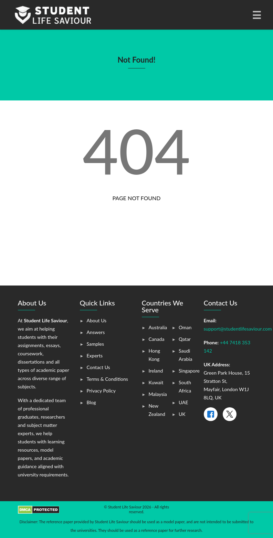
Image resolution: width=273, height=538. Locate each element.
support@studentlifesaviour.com (238, 329)
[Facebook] (211, 414)
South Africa (185, 386)
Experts (95, 355)
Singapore (189, 371)
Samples (95, 344)
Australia (158, 327)
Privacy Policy (101, 391)
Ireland (156, 371)
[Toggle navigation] (256, 15)
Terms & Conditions (107, 379)
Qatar (185, 339)
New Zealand (157, 410)
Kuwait (156, 382)
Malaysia (158, 394)
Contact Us (98, 367)
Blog (91, 402)
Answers (96, 332)
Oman (185, 327)
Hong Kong (154, 355)
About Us (97, 320)
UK (182, 414)
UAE (183, 402)
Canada (157, 339)
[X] (230, 414)
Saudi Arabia (185, 355)
